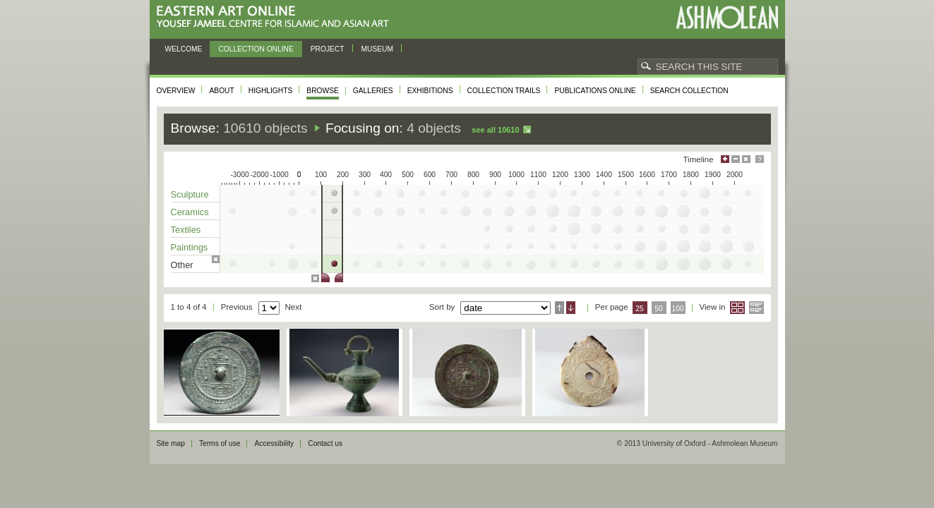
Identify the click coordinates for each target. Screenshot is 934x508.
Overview (176, 91)
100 (677, 309)
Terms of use (220, 443)
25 (639, 309)
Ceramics (190, 212)
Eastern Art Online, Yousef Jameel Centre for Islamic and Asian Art (276, 17)
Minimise (735, 159)
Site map (171, 443)
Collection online (255, 49)
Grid (737, 307)
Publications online (594, 91)
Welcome (184, 49)
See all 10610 (495, 130)
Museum (377, 49)
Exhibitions (430, 91)
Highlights (271, 91)
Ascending (559, 307)
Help (759, 159)
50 (658, 309)
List (756, 307)
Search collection (689, 91)
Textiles (186, 229)
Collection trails (504, 91)
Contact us (325, 443)
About (221, 91)
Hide (746, 159)
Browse (322, 91)
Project (328, 49)
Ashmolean (727, 17)
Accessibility (274, 443)
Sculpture (190, 194)
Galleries (373, 91)
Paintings (189, 247)
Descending (570, 307)
